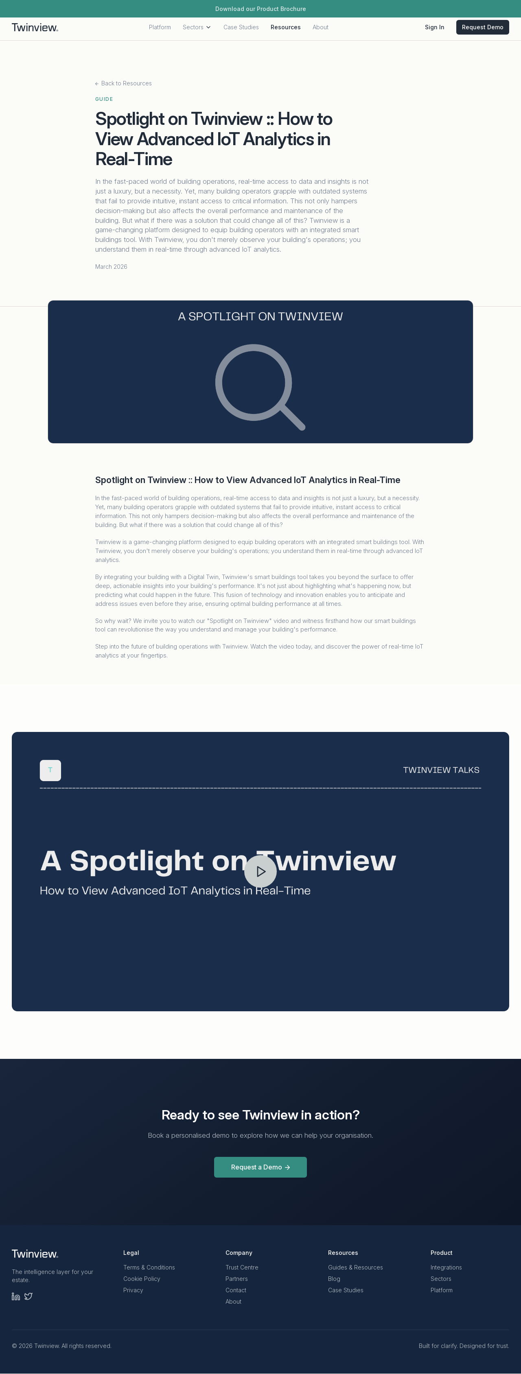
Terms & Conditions (149, 1267)
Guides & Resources (355, 1267)
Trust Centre (241, 1267)
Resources (286, 29)
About (320, 29)
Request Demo (482, 29)
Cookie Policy (141, 1279)
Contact (235, 1290)
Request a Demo (260, 1167)
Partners (236, 1279)
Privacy (133, 1290)
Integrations (446, 1267)
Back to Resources (123, 83)
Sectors (197, 29)
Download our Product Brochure (260, 8)
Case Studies (241, 29)
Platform (160, 29)
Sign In (434, 29)
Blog (334, 1279)
